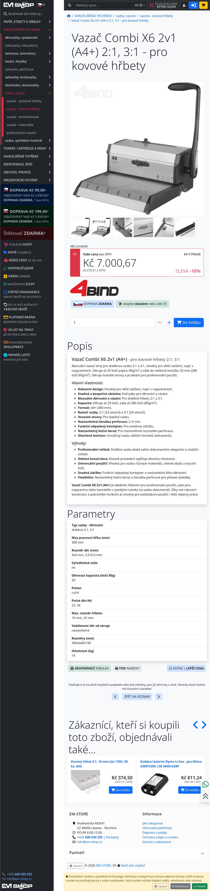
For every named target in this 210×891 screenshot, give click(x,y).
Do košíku (120, 790)
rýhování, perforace (29, 69)
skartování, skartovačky (38, 85)
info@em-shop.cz (29, 879)
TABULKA (89, 668)
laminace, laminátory (38, 53)
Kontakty (112, 837)
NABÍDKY (127, 668)
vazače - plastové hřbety (34, 101)
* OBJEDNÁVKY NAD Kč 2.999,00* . (36, 194)
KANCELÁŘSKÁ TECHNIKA (37, 29)
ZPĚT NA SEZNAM (137, 696)
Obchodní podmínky (157, 828)
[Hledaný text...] (103, 5)
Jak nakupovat (152, 823)
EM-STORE (103, 865)
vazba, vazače (38, 93)
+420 (29, 874)
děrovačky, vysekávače (38, 37)
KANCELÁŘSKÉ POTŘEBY (37, 156)
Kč (139, 5)
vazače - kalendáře (30, 125)
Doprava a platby (154, 832)
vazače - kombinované (33, 117)
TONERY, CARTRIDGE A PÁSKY (37, 148)
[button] (80, 227)
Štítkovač (35, 233)
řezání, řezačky (38, 61)
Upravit (160, 886)
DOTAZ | (186, 668)
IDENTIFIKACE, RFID (37, 164)
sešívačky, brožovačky (38, 77)
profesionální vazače (31, 133)
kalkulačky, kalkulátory (31, 45)
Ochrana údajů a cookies (160, 837)
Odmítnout (180, 886)
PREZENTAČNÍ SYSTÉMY (37, 180)
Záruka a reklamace (156, 842)
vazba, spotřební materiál (38, 140)
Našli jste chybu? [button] (133, 865)
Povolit (200, 886)
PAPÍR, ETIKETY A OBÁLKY (37, 22)
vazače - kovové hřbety (33, 109)
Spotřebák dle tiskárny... (33, 14)
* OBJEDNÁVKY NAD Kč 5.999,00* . (36, 216)
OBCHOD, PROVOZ (37, 172)
